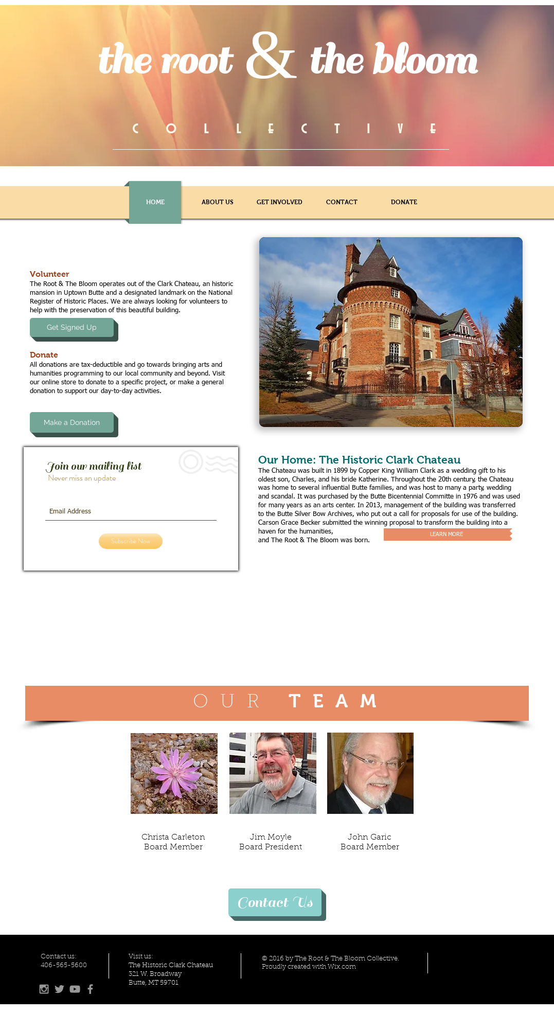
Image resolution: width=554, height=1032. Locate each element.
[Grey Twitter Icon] (59, 989)
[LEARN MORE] (447, 534)
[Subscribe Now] (131, 541)
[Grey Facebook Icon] (90, 989)
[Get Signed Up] (72, 327)
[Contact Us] (274, 902)
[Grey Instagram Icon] (44, 989)
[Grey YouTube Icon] (74, 989)
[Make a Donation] (72, 422)
